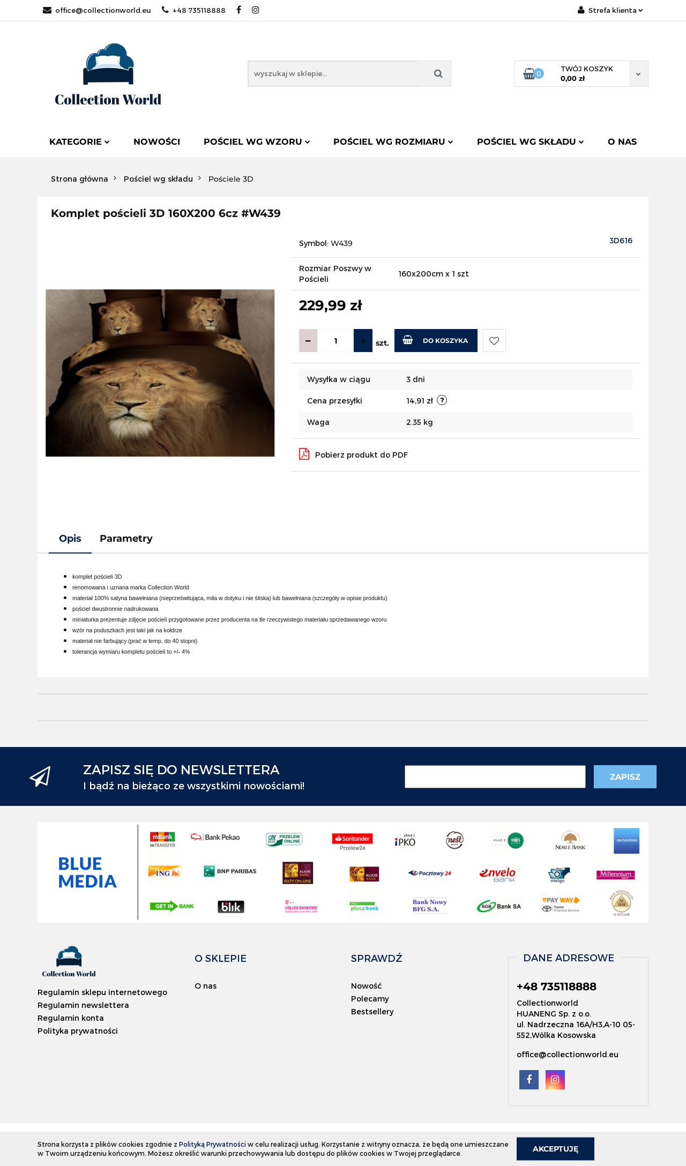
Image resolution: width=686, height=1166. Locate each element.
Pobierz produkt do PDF (353, 454)
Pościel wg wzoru (257, 142)
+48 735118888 (194, 10)
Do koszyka (435, 340)
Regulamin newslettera (83, 1005)
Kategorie (79, 142)
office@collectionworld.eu (97, 10)
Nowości (156, 142)
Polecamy (370, 998)
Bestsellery (372, 1011)
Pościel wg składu (530, 142)
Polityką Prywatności (212, 1144)
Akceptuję (555, 1148)
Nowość (366, 985)
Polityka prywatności (78, 1030)
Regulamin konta (71, 1017)
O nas (622, 142)
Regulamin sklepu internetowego (102, 992)
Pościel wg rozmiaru (393, 142)
